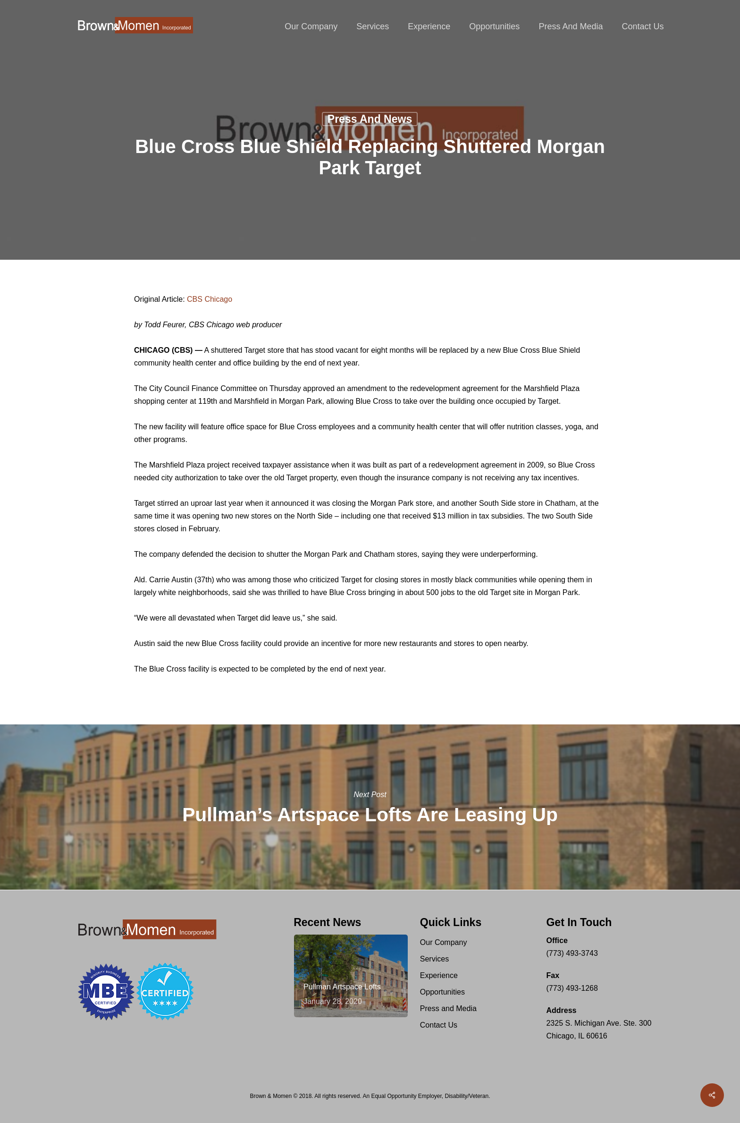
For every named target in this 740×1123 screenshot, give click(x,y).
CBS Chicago (209, 299)
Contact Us (438, 1025)
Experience (439, 975)
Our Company (443, 942)
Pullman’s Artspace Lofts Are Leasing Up (370, 807)
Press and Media (448, 1008)
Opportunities (442, 992)
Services (434, 959)
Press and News (370, 119)
